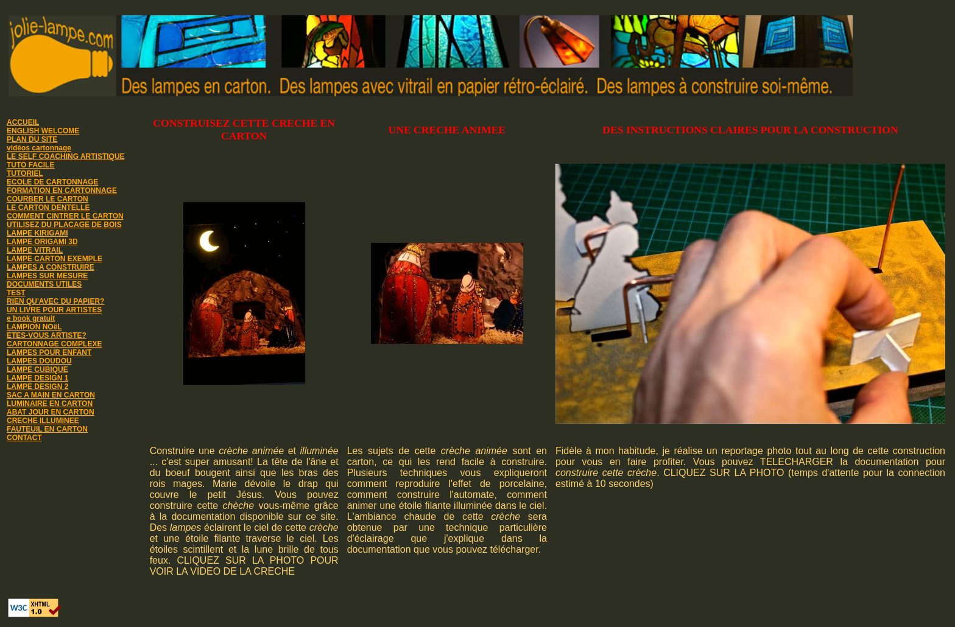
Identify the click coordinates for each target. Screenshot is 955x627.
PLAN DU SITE (32, 139)
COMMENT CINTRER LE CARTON (65, 216)
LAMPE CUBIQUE (37, 369)
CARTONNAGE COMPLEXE (54, 344)
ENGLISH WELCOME (43, 131)
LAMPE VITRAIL (35, 250)
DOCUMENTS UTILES (44, 284)
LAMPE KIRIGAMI (37, 233)
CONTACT (24, 437)
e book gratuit (31, 318)
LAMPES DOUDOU (39, 361)
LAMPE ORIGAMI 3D (42, 241)
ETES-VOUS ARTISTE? (46, 335)
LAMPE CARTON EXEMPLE (54, 258)
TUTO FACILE (30, 165)
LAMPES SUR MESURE (47, 275)
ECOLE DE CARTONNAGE (52, 182)
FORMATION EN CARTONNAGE (62, 190)
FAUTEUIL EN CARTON (47, 429)
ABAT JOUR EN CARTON (50, 412)
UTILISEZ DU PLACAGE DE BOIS (64, 224)
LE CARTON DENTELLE (48, 207)
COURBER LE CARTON (47, 199)
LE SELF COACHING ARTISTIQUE (66, 156)
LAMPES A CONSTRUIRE (50, 267)
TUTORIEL (25, 173)
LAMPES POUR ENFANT (49, 352)
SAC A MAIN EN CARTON (51, 395)
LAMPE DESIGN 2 (37, 386)
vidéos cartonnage (39, 148)
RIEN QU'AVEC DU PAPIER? (55, 301)
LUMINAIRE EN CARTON (50, 403)
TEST (16, 293)
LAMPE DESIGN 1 (37, 378)
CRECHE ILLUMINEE (43, 420)
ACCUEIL (23, 122)
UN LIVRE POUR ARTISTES (54, 310)
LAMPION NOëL (34, 327)
